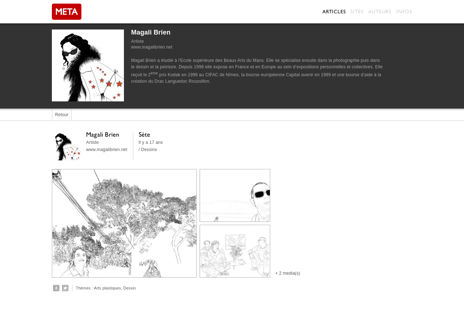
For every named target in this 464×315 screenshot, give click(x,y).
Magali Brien (150, 32)
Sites (357, 11)
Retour (61, 114)
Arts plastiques (107, 288)
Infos (404, 11)
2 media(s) (289, 273)
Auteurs (379, 11)
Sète (145, 134)
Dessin (129, 288)
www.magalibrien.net (152, 47)
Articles (333, 11)
